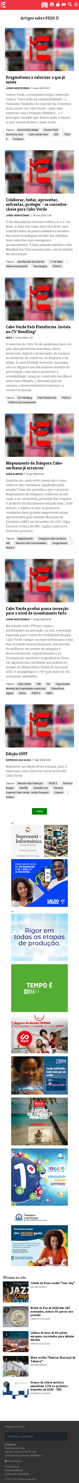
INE (8, 543)
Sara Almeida (14, 474)
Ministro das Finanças (30, 783)
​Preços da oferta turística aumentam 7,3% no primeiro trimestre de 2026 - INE (49, 1385)
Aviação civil (40, 787)
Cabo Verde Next (38, 134)
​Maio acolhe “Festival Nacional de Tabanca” (52, 1359)
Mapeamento (25, 538)
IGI (48, 683)
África (22, 693)
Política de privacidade (17, 1473)
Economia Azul (14, 134)
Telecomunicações (16, 266)
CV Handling (25, 397)
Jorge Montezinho (18, 88)
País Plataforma (46, 397)
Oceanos (17, 138)
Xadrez (10, 797)
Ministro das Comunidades (30, 543)
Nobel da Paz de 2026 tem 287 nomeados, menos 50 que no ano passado (51, 1311)
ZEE (55, 134)
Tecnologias (40, 266)
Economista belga (28, 129)
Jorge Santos (59, 543)
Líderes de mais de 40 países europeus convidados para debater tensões (52, 1336)
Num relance (13, 1461)
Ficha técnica (12, 1466)
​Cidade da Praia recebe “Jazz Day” (52, 1283)
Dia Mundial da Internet (31, 261)
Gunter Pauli (50, 129)
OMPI (48, 693)
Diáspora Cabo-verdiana (52, 538)
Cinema (58, 792)
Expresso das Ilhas (18, 760)
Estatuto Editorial (14, 1470)
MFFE (9, 337)
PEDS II (56, 266)
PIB (38, 683)
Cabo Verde (24, 683)
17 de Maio (56, 261)
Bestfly (23, 787)
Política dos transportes (22, 402)
